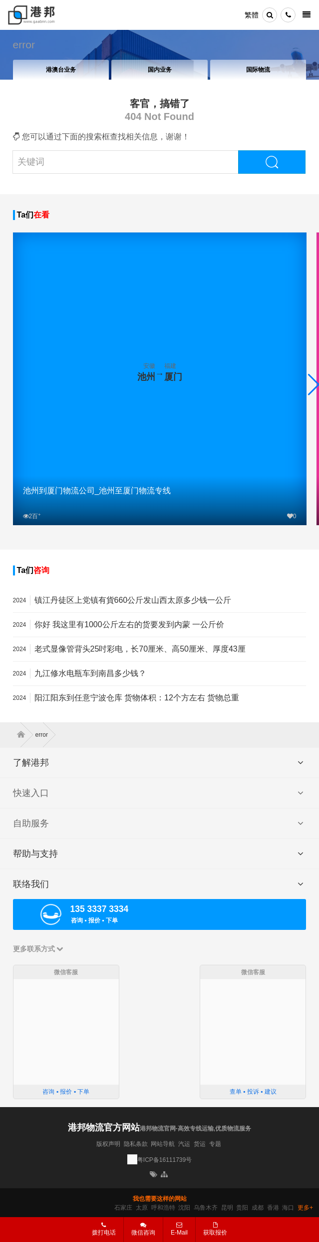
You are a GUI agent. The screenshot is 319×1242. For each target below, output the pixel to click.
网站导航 (163, 1143)
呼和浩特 (163, 1207)
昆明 (227, 1207)
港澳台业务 (61, 69)
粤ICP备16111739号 (164, 1159)
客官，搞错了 (160, 103)
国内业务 (160, 69)
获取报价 (215, 1229)
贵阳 (242, 1207)
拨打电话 (104, 1229)
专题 (215, 1143)
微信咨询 (139, 1232)
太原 (142, 1207)
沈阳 (184, 1207)
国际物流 (258, 69)
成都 (258, 1207)
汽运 (184, 1143)
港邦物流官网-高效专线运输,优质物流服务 (195, 1128)
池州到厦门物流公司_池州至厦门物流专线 (97, 490)
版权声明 (108, 1143)
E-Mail (179, 1229)
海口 (288, 1207)
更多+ (305, 1207)
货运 (200, 1143)
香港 (273, 1207)
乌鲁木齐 (206, 1207)
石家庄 (123, 1207)
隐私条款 (136, 1143)
